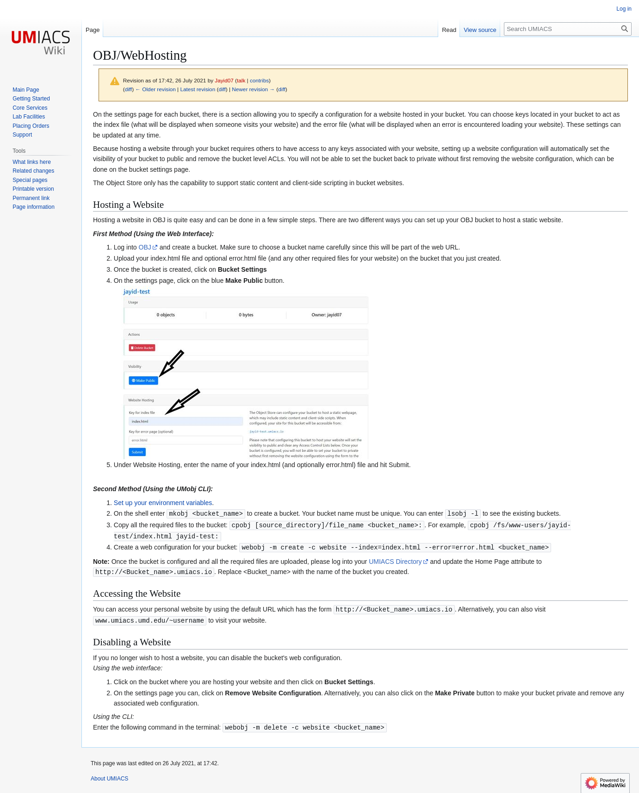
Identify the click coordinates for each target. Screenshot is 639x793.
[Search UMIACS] (568, 29)
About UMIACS (109, 775)
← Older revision (155, 89)
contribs (259, 80)
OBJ (145, 247)
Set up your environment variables (163, 502)
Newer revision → (253, 89)
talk (241, 80)
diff (128, 89)
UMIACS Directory (395, 559)
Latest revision (197, 89)
